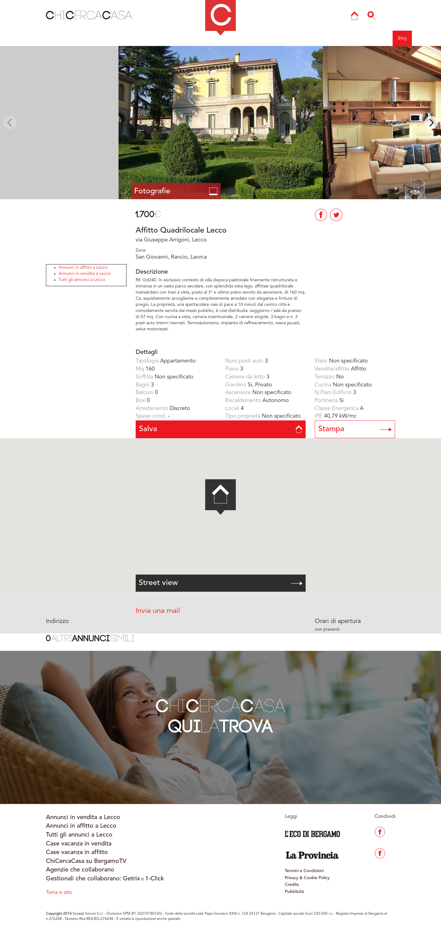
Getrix (131, 879)
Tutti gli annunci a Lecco (81, 280)
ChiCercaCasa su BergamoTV (86, 861)
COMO (173, 38)
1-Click (154, 879)
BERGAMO (142, 38)
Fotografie (176, 191)
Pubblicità (294, 892)
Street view (221, 583)
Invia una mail (158, 611)
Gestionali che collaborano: (84, 879)
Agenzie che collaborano (80, 870)
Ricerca (305, 38)
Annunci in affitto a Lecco (82, 267)
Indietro (34, 38)
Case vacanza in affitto (77, 852)
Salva (220, 429)
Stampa (355, 429)
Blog (402, 38)
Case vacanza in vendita (78, 844)
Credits (292, 885)
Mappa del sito (273, 38)
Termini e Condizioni (304, 871)
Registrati (378, 38)
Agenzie (330, 38)
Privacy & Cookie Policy (307, 878)
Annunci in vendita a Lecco (84, 273)
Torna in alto (59, 892)
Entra (354, 38)
